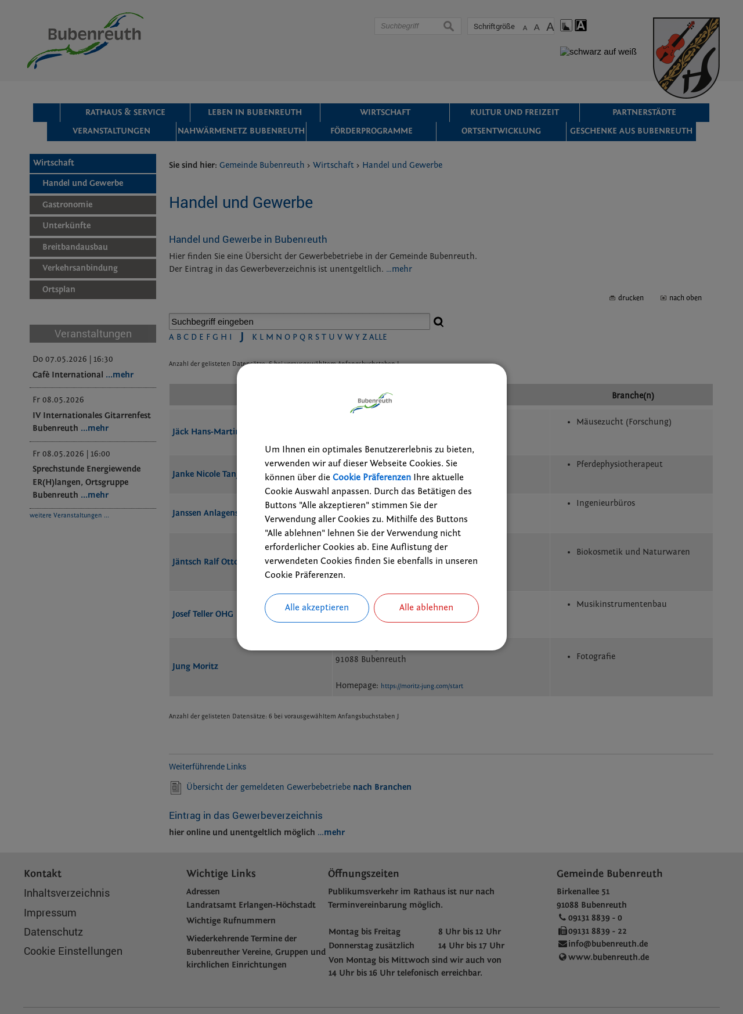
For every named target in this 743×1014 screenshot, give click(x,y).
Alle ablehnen (426, 608)
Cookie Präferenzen (372, 477)
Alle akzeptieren (317, 608)
